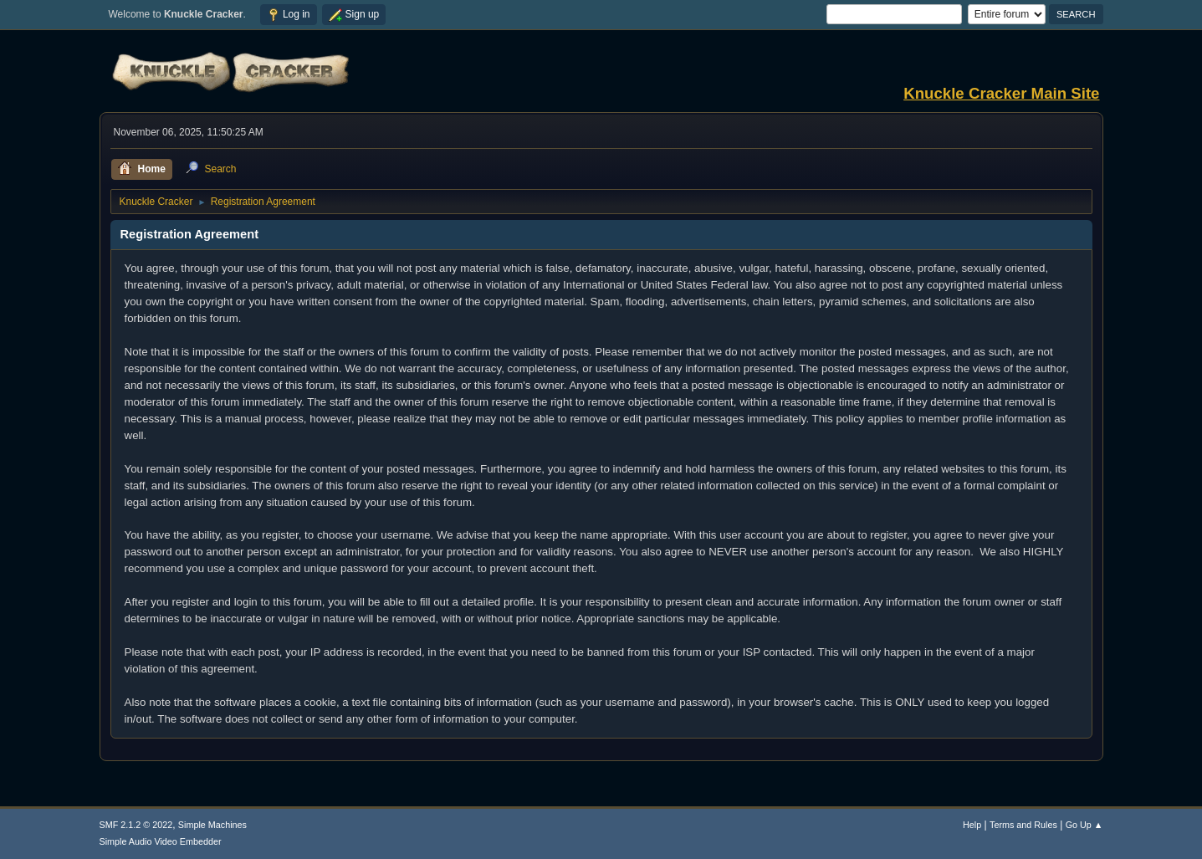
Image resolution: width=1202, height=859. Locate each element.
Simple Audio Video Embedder (161, 841)
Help (972, 825)
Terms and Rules (1023, 825)
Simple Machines (212, 825)
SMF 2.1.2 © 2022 (136, 825)
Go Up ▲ (1084, 825)
